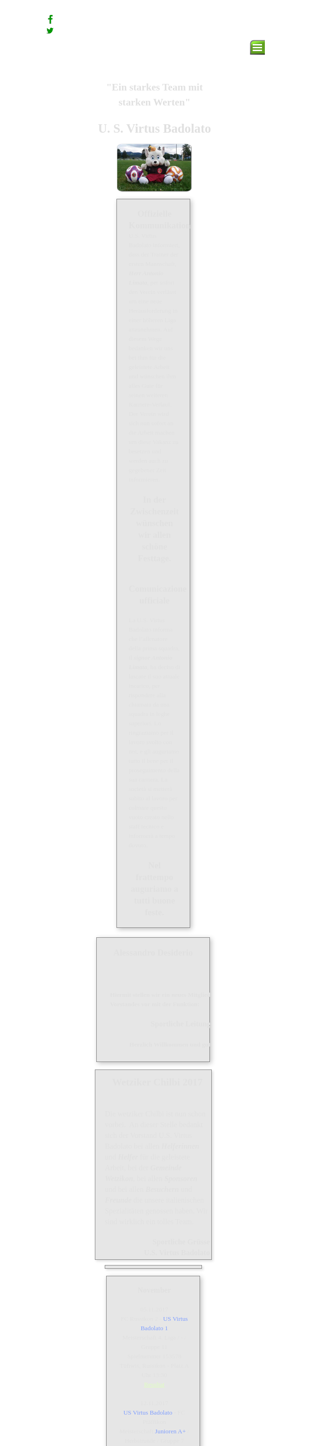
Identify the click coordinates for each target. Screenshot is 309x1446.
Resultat (154, 1384)
